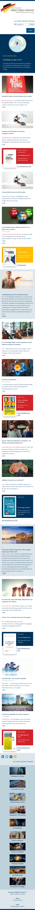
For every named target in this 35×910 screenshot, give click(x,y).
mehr (5, 69)
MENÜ (30, 30)
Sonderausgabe (22, 265)
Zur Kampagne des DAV (24, 166)
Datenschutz (32, 21)
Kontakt (19, 21)
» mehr (3, 107)
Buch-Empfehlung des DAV (10, 520)
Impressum (25, 21)
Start (15, 21)
